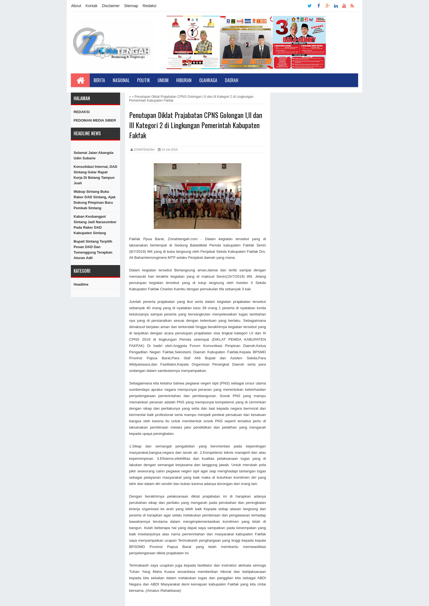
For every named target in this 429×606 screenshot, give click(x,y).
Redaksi (149, 6)
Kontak (92, 6)
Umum (163, 80)
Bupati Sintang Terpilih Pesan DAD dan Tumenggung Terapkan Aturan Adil (93, 249)
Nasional (121, 80)
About (76, 6)
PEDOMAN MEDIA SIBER (95, 120)
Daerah (231, 80)
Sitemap (131, 6)
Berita (99, 80)
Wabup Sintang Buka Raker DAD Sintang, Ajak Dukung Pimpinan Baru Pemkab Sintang (94, 199)
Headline (81, 284)
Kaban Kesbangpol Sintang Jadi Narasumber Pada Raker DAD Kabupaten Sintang (95, 224)
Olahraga (208, 80)
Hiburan (184, 80)
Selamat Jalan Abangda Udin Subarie (93, 155)
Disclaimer (111, 6)
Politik (143, 80)
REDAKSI (82, 112)
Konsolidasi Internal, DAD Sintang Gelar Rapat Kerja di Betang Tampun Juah (95, 175)
